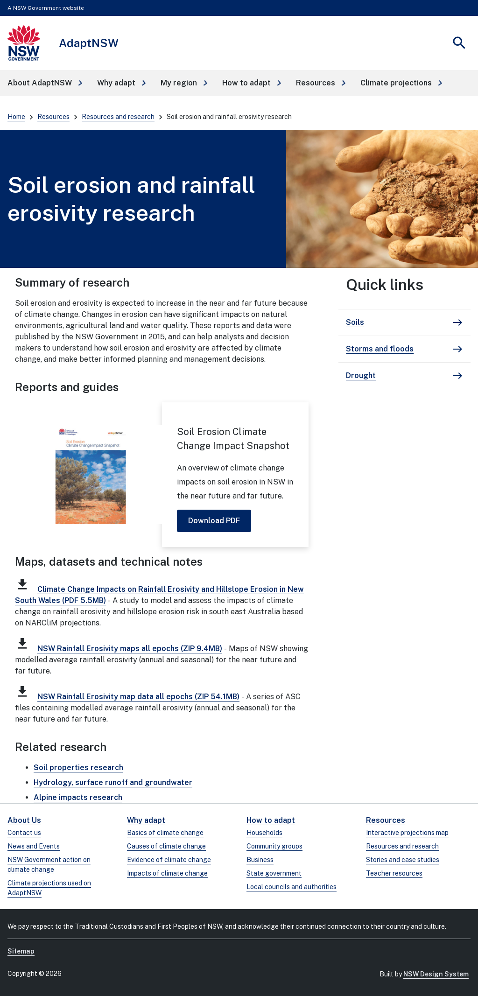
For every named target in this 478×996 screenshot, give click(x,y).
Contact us (24, 832)
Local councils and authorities (291, 887)
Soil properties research (78, 767)
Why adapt (146, 820)
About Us (24, 820)
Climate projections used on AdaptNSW (49, 888)
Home (16, 116)
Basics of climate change (165, 832)
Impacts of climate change (167, 873)
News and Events (33, 846)
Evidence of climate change (169, 859)
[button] (45, 83)
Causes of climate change (166, 846)
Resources (53, 116)
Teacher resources (394, 873)
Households (264, 832)
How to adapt (270, 820)
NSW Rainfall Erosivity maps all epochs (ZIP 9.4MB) (129, 648)
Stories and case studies (402, 859)
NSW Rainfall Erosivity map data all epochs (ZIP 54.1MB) (138, 696)
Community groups (274, 846)
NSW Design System (436, 974)
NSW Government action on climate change (49, 864)
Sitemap (21, 951)
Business (260, 859)
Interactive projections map (407, 832)
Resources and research (118, 116)
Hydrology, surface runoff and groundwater (113, 782)
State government (274, 873)
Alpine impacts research (78, 797)
